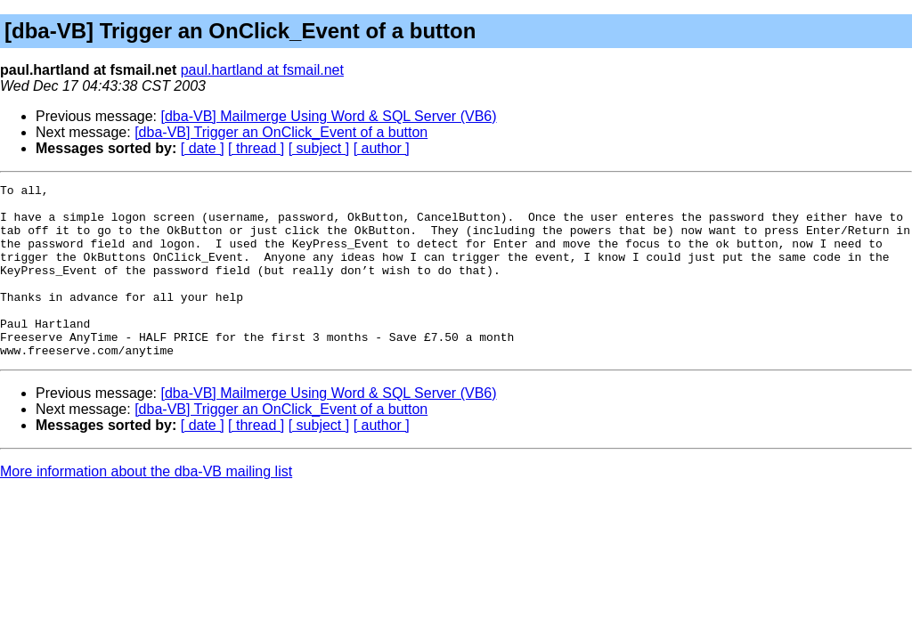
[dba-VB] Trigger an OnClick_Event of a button (281, 132)
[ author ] (382, 148)
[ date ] (202, 148)
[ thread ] (256, 148)
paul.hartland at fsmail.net (262, 69)
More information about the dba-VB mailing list (146, 506)
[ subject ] (319, 148)
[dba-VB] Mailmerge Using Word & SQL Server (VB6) (329, 116)
